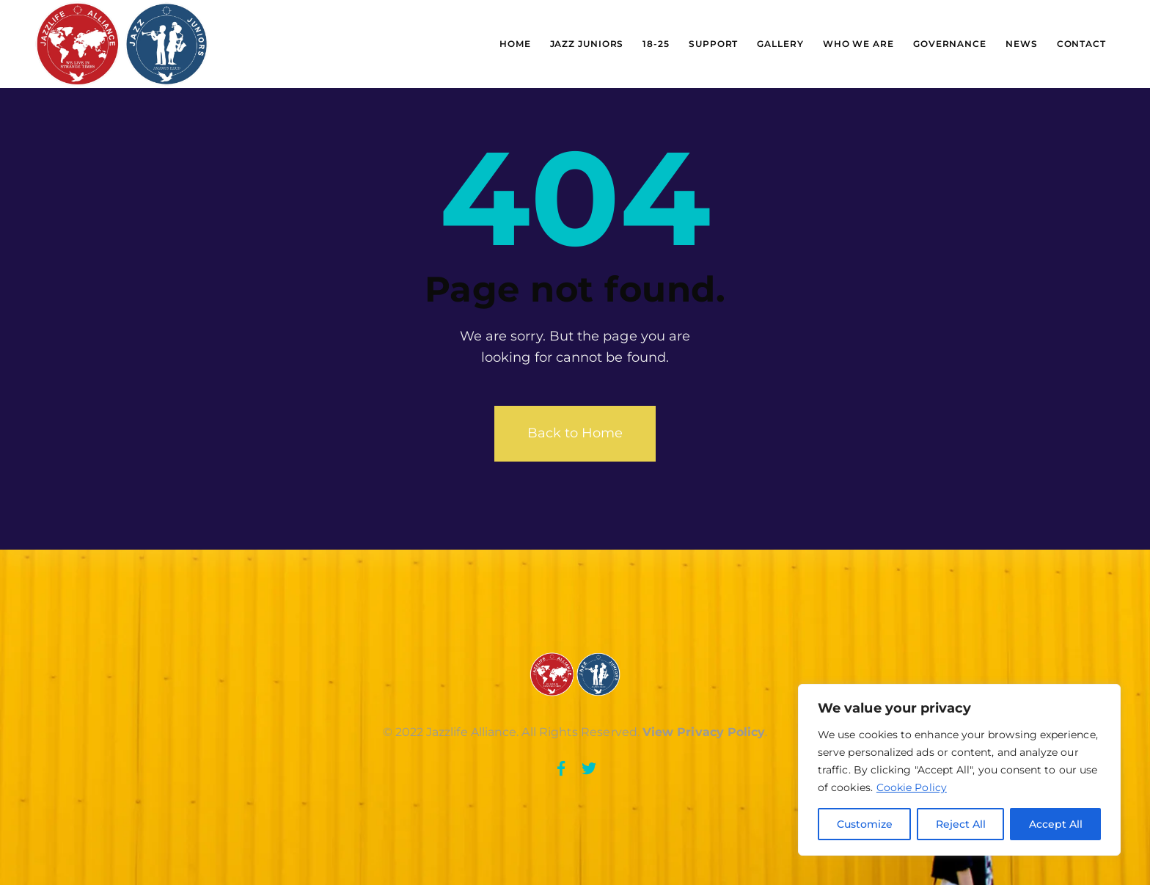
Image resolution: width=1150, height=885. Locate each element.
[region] (959, 770)
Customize (865, 824)
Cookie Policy (911, 787)
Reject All (961, 824)
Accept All (1056, 824)
